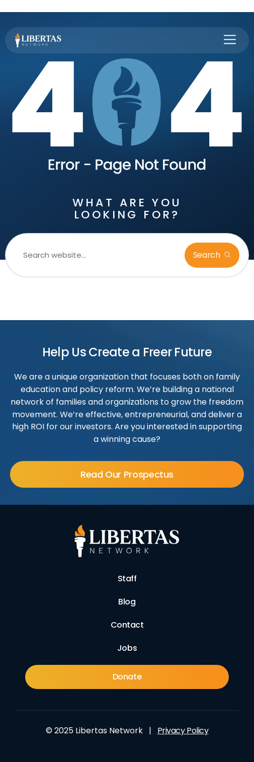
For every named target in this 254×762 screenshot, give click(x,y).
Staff (127, 578)
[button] (230, 40)
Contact (127, 625)
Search (207, 255)
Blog (126, 601)
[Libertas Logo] (38, 40)
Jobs (127, 648)
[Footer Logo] (127, 541)
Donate (127, 676)
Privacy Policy (182, 730)
